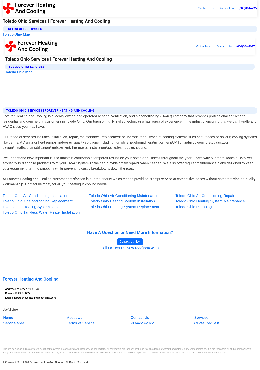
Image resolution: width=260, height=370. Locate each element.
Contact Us (140, 318)
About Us (74, 318)
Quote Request (206, 323)
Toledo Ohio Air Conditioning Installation (35, 196)
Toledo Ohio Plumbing (193, 207)
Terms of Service (80, 323)
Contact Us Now (130, 241)
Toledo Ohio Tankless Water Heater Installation (41, 212)
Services (201, 318)
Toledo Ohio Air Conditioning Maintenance (123, 196)
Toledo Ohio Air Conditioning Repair (204, 196)
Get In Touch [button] (206, 8)
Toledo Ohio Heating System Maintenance (210, 201)
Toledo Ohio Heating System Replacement (124, 207)
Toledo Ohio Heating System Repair (32, 207)
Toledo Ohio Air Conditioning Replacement (37, 201)
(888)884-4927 (248, 8)
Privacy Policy (142, 323)
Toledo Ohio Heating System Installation (122, 201)
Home (8, 318)
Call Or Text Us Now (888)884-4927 (130, 248)
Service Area (13, 323)
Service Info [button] (226, 8)
